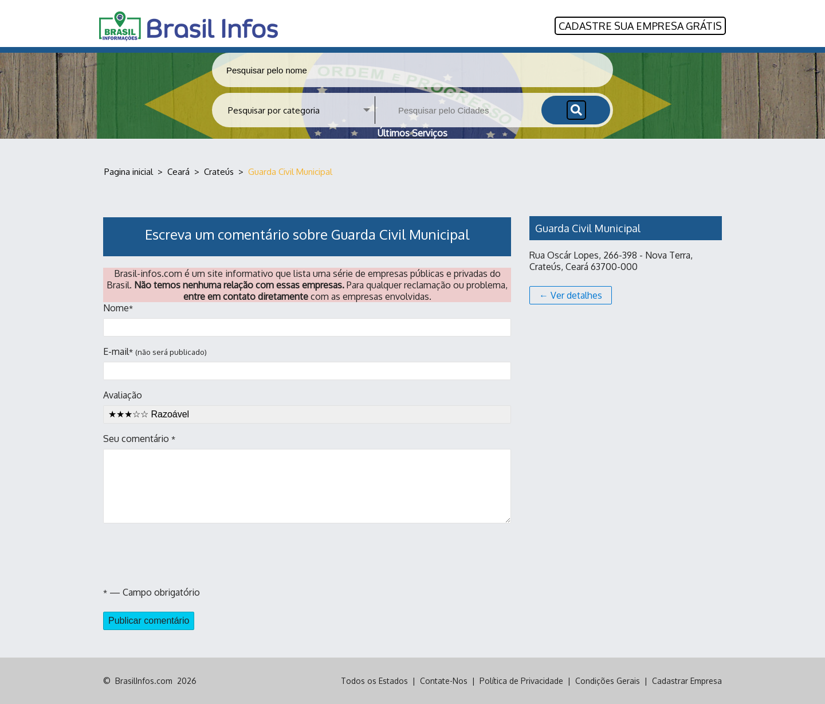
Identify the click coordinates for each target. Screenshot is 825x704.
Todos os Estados (374, 681)
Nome (307, 319)
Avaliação (307, 406)
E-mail (307, 363)
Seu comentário (307, 478)
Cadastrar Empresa (687, 681)
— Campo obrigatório (151, 592)
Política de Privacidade (521, 681)
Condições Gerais (607, 681)
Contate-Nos (443, 681)
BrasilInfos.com (143, 681)
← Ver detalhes (570, 295)
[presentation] (190, 555)
